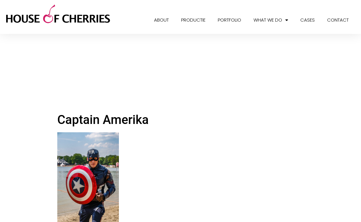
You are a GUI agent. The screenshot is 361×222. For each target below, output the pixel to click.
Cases (307, 20)
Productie (193, 20)
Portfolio (229, 20)
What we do (271, 20)
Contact (338, 20)
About (161, 20)
